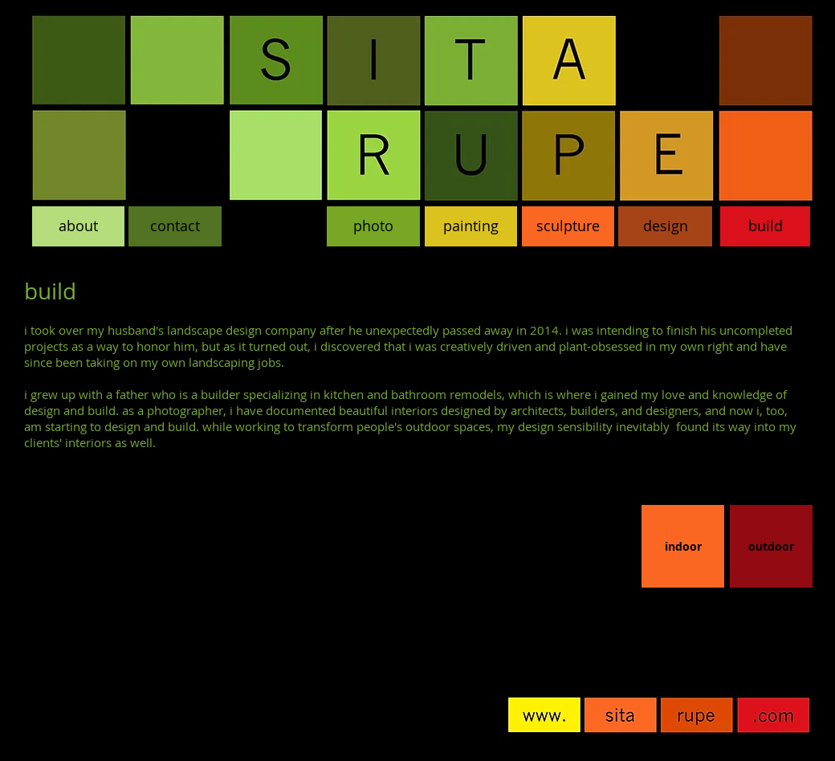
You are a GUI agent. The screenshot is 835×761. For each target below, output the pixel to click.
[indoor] (683, 546)
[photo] (373, 226)
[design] (665, 226)
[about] (78, 226)
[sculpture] (568, 226)
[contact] (175, 226)
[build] (765, 226)
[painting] (471, 226)
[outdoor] (771, 546)
